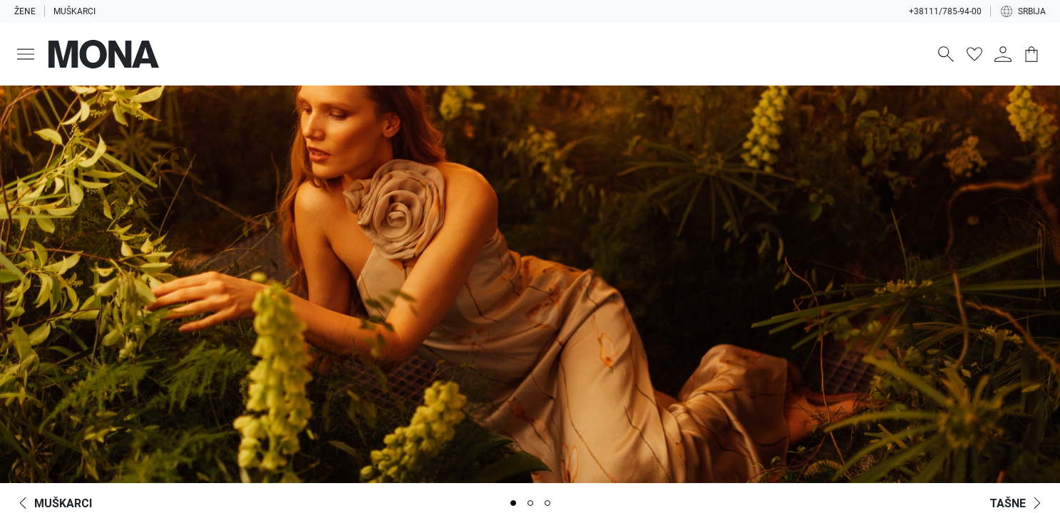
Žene (25, 11)
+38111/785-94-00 (945, 11)
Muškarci (74, 11)
